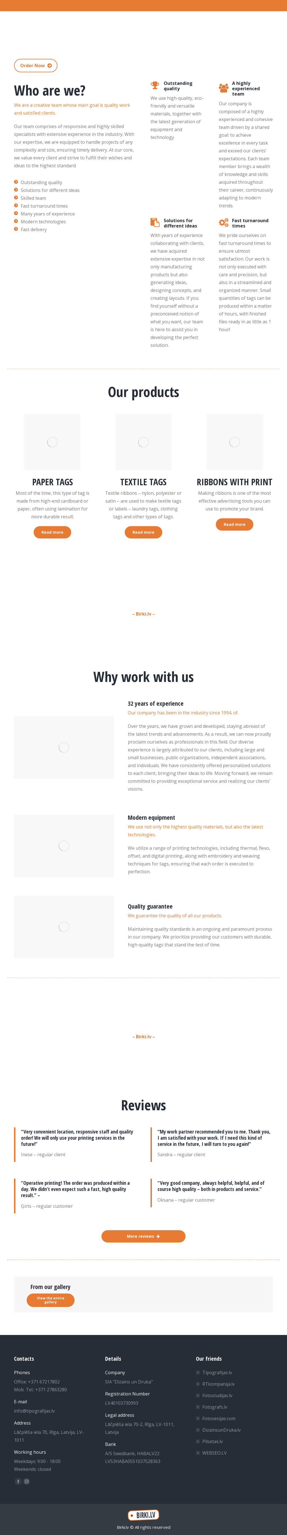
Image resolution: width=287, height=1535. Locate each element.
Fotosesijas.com (218, 1418)
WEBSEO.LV (214, 1453)
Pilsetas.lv (212, 1441)
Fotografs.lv (214, 1407)
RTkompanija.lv (218, 1384)
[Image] (52, 442)
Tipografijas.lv (217, 1372)
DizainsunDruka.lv (221, 1430)
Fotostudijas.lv (217, 1395)
